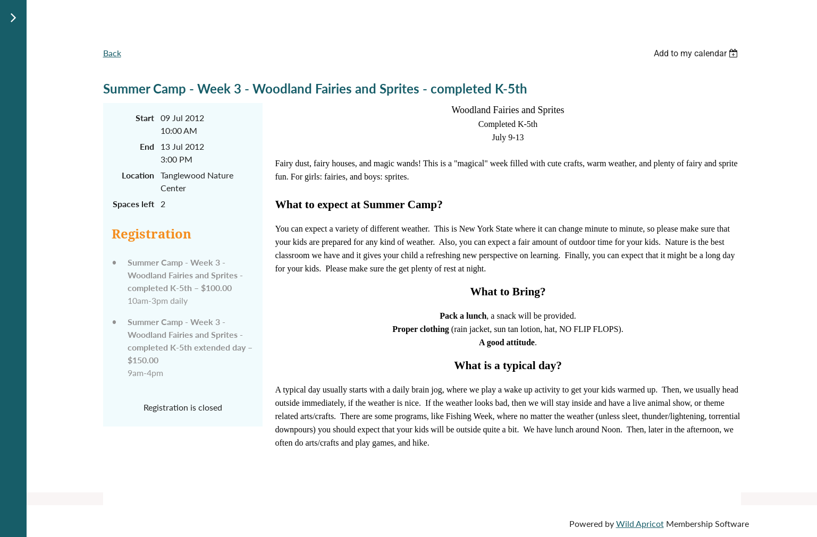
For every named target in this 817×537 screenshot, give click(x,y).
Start (145, 118)
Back (112, 53)
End (147, 146)
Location (138, 175)
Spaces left (133, 204)
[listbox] (697, 53)
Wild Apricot (640, 523)
